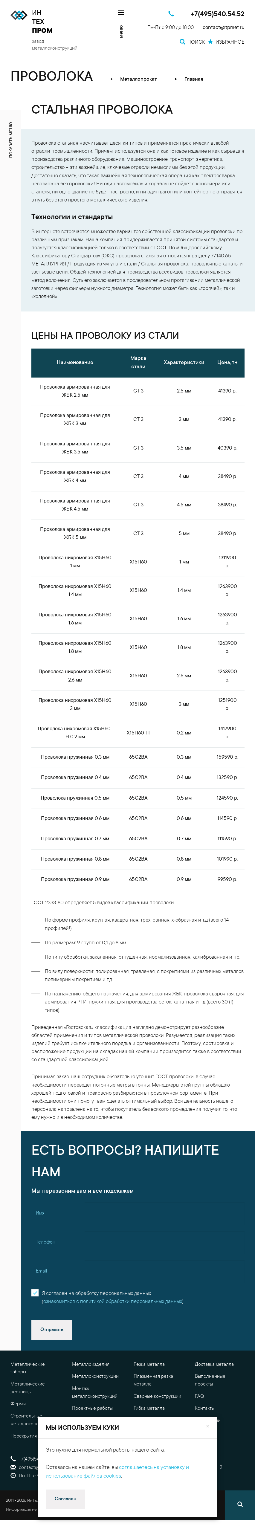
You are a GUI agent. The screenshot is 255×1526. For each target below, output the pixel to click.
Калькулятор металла (157, 1440)
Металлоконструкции (95, 1376)
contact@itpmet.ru (224, 28)
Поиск (144, 1459)
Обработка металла (93, 1440)
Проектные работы (92, 1408)
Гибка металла (149, 1408)
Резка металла (149, 1364)
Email (41, 1271)
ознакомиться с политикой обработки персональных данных (112, 1302)
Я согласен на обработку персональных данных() (113, 1298)
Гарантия (204, 1433)
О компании (208, 1420)
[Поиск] (240, 1505)
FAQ (199, 1396)
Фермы (18, 1404)
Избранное (150, 1476)
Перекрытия (23, 1436)
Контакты (205, 1408)
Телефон (45, 1242)
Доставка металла (214, 1364)
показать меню (11, 140)
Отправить (51, 1330)
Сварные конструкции (157, 1396)
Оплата (203, 1445)
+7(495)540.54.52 (218, 14)
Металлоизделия (90, 1364)
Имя (40, 1213)
